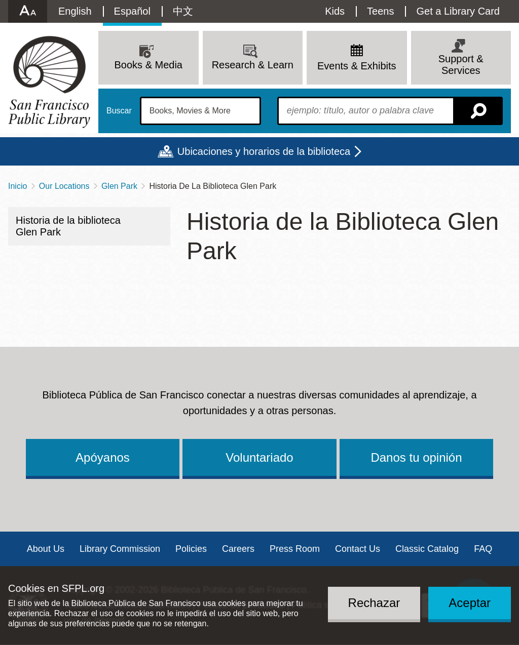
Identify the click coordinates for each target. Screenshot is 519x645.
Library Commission (120, 549)
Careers (238, 549)
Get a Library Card (458, 11)
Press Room (295, 549)
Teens (380, 11)
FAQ (483, 549)
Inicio (17, 186)
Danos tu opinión (416, 457)
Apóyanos (103, 457)
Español (132, 11)
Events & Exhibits (356, 65)
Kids (335, 11)
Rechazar (374, 603)
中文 (183, 11)
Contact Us (357, 549)
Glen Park (119, 186)
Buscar (119, 111)
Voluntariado (259, 457)
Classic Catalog (427, 549)
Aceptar (470, 603)
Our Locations (64, 186)
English (75, 11)
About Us (45, 549)
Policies (191, 549)
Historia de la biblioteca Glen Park (68, 226)
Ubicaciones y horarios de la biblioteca (263, 151)
